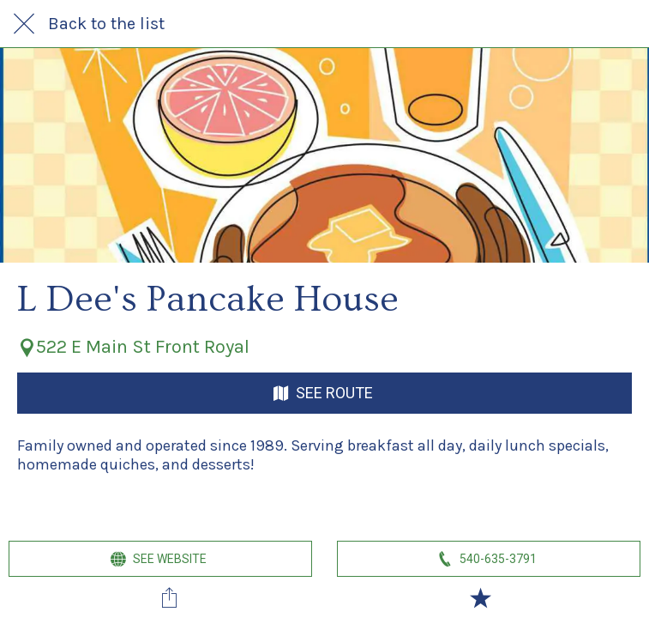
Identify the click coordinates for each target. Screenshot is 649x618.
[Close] (24, 24)
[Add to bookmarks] (480, 597)
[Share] (168, 597)
